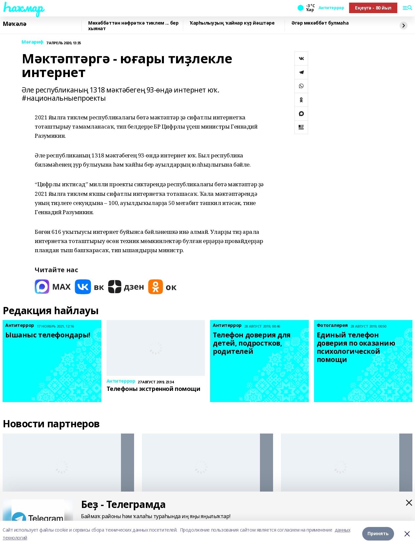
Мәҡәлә (14, 24)
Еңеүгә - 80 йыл (373, 8)
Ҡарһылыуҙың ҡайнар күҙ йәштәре (232, 23)
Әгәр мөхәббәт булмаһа (319, 23)
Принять (378, 534)
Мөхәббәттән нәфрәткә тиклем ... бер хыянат (133, 25)
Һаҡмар (23, 7)
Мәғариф (33, 42)
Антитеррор (331, 8)
